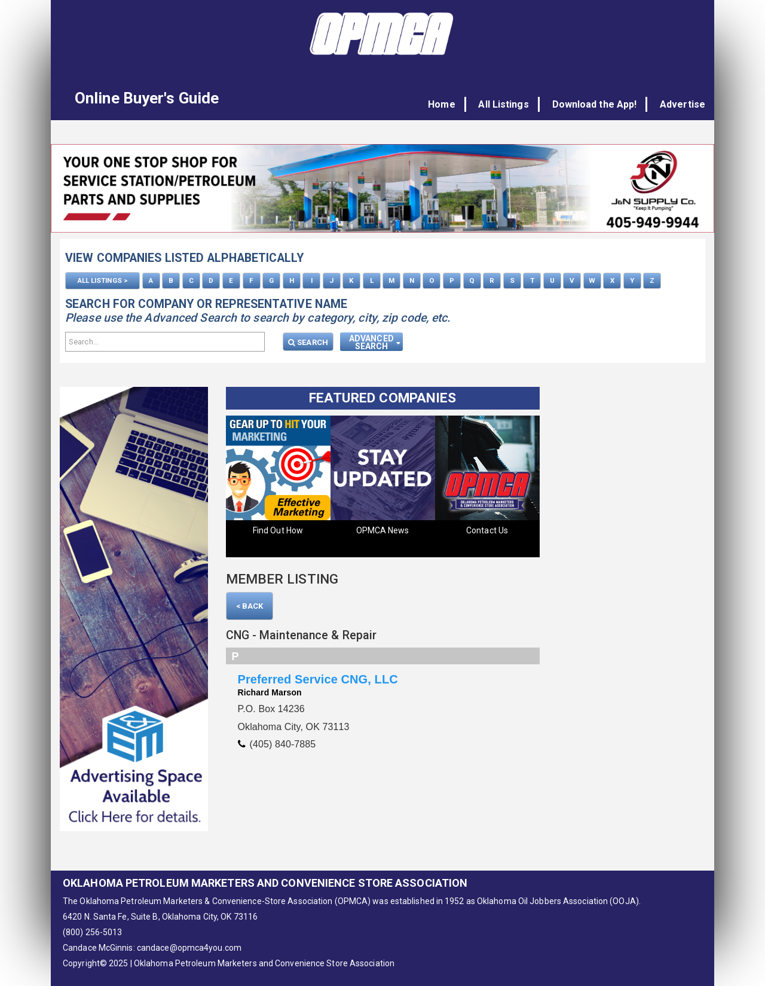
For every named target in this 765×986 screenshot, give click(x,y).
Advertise (682, 104)
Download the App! (597, 104)
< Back (250, 604)
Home (451, 104)
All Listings (510, 104)
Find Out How (278, 529)
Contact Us (487, 529)
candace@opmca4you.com (189, 946)
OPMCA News (382, 529)
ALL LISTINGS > (102, 280)
